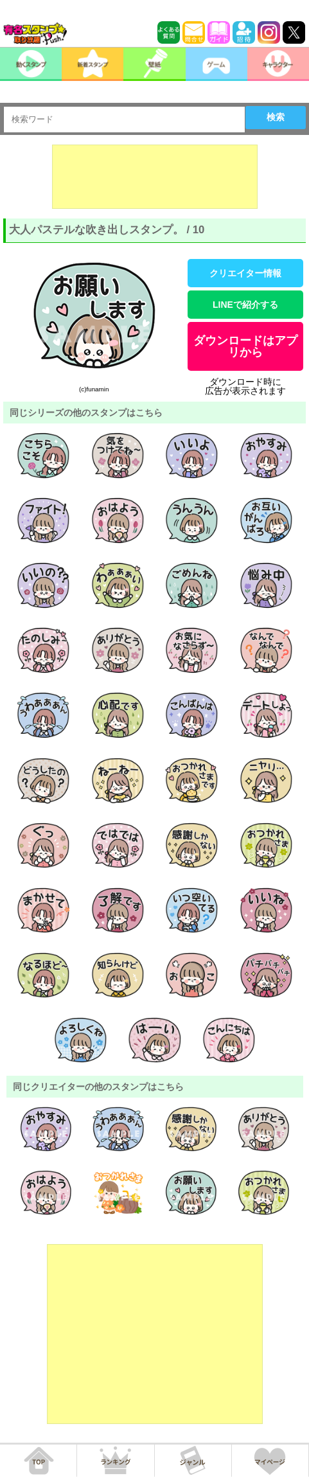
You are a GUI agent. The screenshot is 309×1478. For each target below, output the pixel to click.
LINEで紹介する (245, 304)
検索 (276, 117)
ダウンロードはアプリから (245, 346)
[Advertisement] (155, 177)
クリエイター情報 (245, 273)
